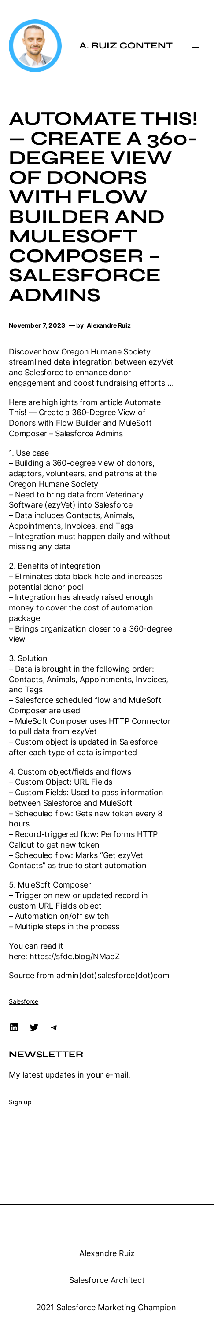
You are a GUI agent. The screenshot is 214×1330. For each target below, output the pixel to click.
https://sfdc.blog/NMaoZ (75, 956)
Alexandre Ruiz (107, 1253)
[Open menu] (195, 45)
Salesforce (23, 1001)
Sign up (20, 1102)
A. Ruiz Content (126, 45)
